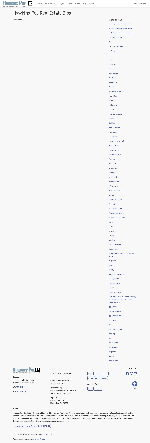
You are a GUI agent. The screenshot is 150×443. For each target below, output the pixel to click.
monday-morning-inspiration (120, 24)
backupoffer (114, 249)
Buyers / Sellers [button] (65, 4)
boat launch (113, 361)
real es (111, 100)
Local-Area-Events (116, 46)
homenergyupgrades (117, 274)
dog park (112, 352)
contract (112, 235)
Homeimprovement (116, 141)
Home (90, 374)
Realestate (113, 82)
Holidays (112, 51)
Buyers (111, 288)
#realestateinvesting (116, 91)
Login (135, 4)
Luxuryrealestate (115, 199)
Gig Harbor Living (116, 37)
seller (111, 226)
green (111, 265)
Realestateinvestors (116, 213)
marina (111, 356)
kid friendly (113, 343)
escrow (111, 231)
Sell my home (114, 279)
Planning (112, 159)
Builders (112, 123)
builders (112, 172)
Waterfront (113, 186)
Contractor (113, 136)
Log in (90, 389)
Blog (84, 4)
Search (97, 374)
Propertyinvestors (116, 208)
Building (112, 118)
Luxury (111, 195)
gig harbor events (115, 316)
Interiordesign (114, 127)
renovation (113, 132)
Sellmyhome (113, 73)
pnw (110, 325)
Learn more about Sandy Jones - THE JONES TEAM (32, 426)
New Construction (116, 114)
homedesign (114, 145)
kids (110, 338)
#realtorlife (113, 78)
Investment (113, 168)
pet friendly (113, 347)
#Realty (112, 87)
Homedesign (114, 181)
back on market (115, 244)
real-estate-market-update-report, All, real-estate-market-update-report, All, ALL (122, 299)
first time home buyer (117, 217)
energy (111, 270)
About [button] (76, 4)
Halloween (113, 60)
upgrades (112, 261)
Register (142, 4)
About (90, 378)
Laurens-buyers (115, 292)
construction (114, 177)
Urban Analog (39, 439)
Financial (112, 163)
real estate (113, 105)
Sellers (111, 374)
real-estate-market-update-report (122, 33)
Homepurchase (115, 154)
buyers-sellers (114, 283)
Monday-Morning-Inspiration (120, 28)
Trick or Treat (114, 69)
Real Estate (113, 96)
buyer (111, 222)
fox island (112, 320)
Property (112, 204)
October (112, 64)
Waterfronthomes (116, 190)
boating (112, 334)
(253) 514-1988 (21, 387)
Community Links (50, 4)
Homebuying (114, 150)
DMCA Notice (50, 434)
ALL (110, 55)
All (110, 42)
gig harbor (113, 307)
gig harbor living (115, 311)
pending (112, 240)
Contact (91, 4)
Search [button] (38, 4)
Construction (114, 109)
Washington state (115, 329)
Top (134, 385)
